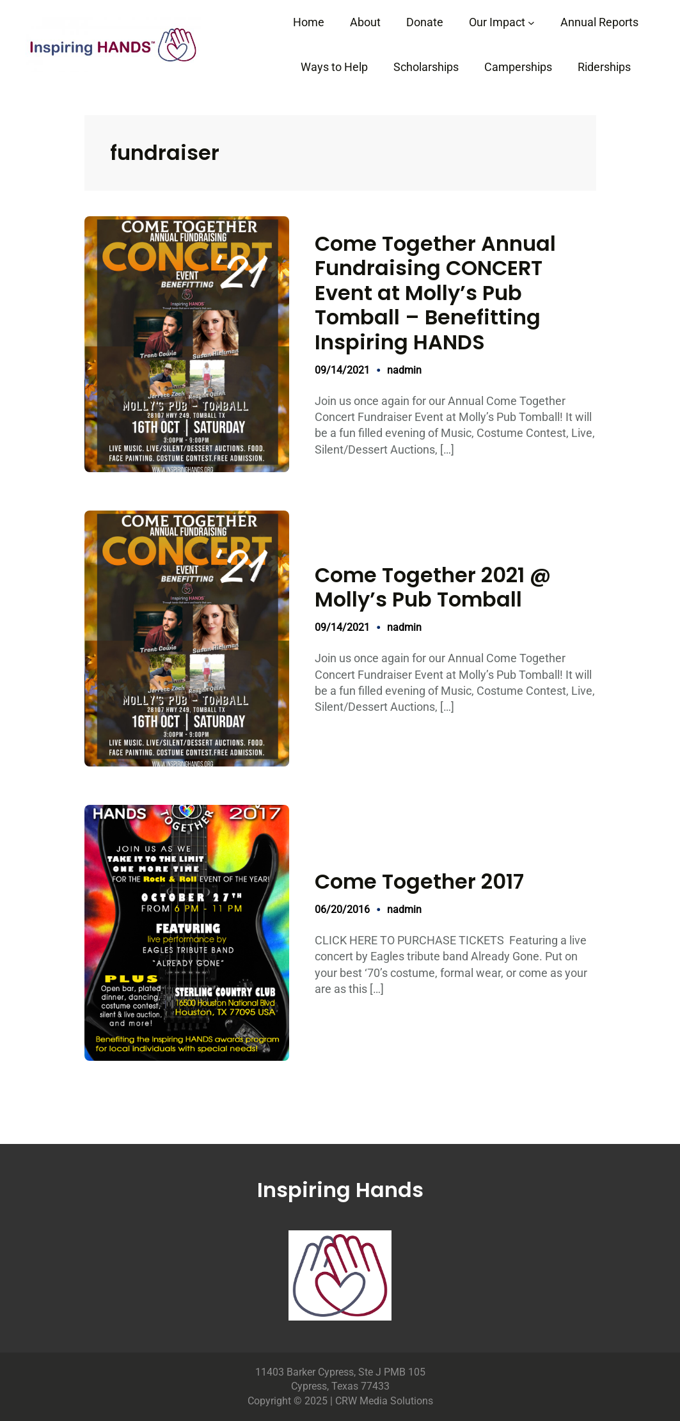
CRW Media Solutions (384, 1401)
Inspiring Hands (340, 1189)
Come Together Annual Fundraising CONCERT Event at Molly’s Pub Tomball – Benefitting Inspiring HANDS (435, 293)
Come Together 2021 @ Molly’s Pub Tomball (433, 587)
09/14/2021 (342, 370)
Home (308, 22)
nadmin (404, 370)
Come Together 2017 (419, 881)
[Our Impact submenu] (531, 22)
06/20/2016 (342, 909)
